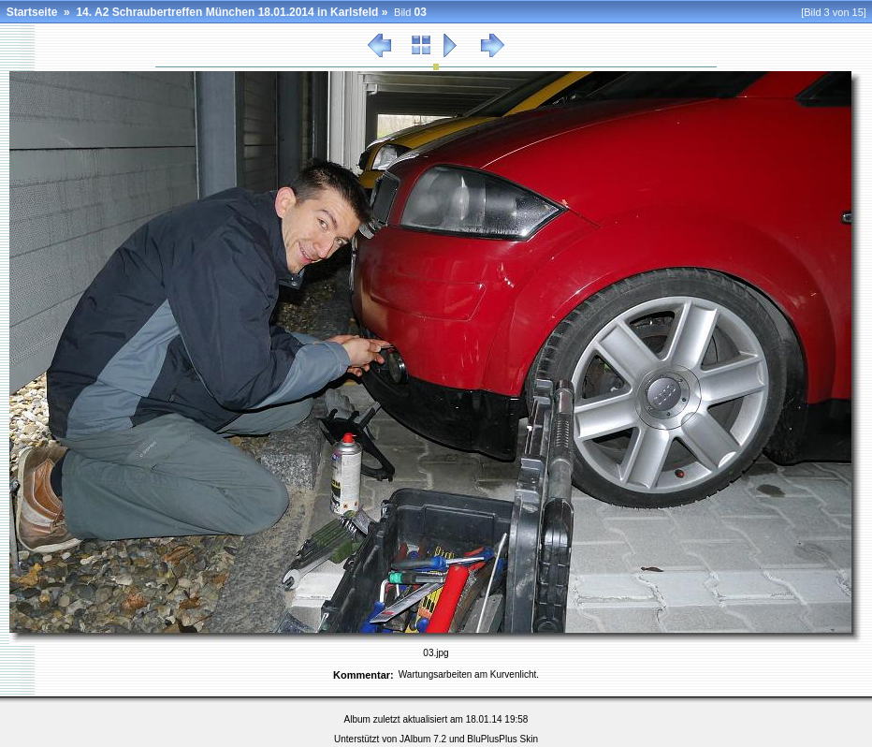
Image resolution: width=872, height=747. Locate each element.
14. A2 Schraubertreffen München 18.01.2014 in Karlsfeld (227, 12)
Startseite (32, 12)
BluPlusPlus (491, 739)
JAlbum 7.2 (423, 739)
